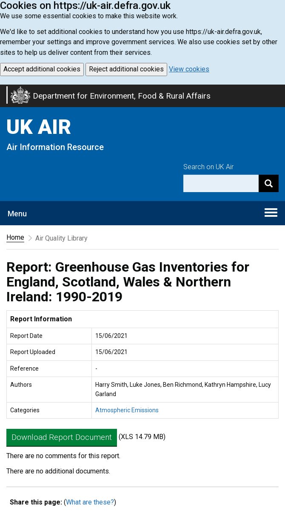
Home (15, 237)
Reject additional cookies (126, 69)
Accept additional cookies (41, 69)
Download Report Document (61, 437)
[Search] (269, 183)
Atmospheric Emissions (127, 410)
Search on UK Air (208, 167)
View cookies (189, 69)
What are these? (90, 502)
